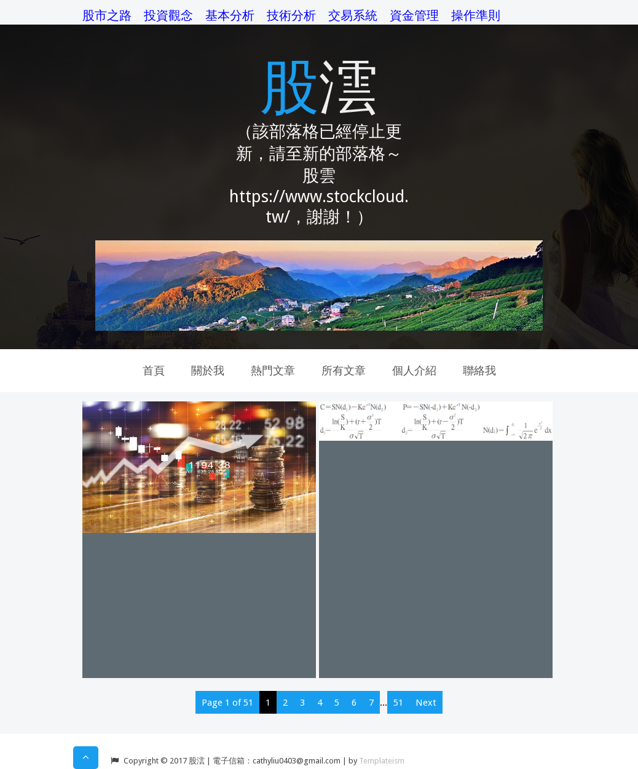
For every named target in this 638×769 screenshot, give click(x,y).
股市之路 (107, 15)
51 (398, 702)
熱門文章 (273, 370)
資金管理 (414, 15)
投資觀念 (168, 15)
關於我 (207, 370)
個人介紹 (414, 370)
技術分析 (291, 15)
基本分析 (229, 15)
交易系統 (352, 15)
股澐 (319, 84)
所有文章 (343, 370)
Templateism (381, 760)
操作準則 (475, 15)
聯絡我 (479, 370)
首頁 (154, 370)
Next (425, 702)
